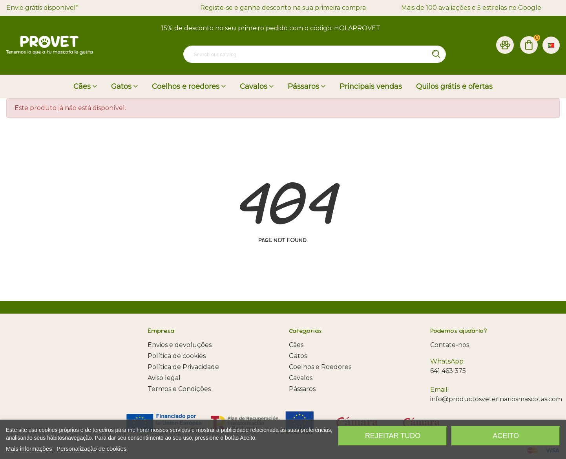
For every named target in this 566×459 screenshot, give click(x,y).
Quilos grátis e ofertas (454, 86)
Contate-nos (449, 345)
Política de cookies (177, 356)
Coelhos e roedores (185, 86)
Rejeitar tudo (392, 436)
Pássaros (303, 86)
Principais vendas (371, 86)
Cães (82, 86)
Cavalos (253, 86)
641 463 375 (448, 371)
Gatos (121, 86)
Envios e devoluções (180, 345)
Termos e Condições (179, 389)
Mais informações (29, 448)
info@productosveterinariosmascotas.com (496, 399)
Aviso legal (164, 378)
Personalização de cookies (91, 448)
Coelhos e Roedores (320, 367)
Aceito (506, 436)
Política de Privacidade (183, 367)
